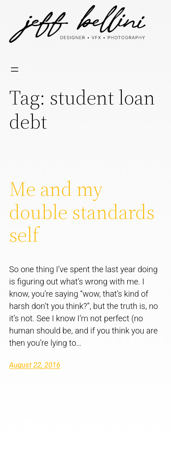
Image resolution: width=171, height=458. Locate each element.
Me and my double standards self (82, 212)
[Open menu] (14, 69)
